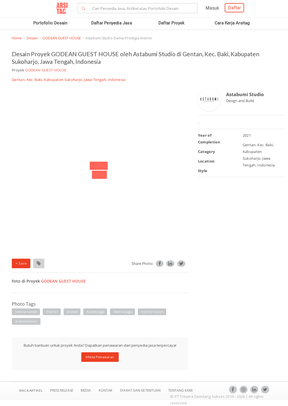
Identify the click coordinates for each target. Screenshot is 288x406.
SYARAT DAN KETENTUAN (140, 390)
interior (52, 312)
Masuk (212, 8)
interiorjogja (122, 312)
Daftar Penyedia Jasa (111, 23)
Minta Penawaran (100, 357)
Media (86, 390)
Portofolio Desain (50, 23)
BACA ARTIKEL (30, 390)
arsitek (72, 312)
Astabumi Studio (245, 94)
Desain (32, 38)
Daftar (234, 7)
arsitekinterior (26, 321)
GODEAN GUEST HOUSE (61, 38)
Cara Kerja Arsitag (232, 23)
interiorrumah (26, 312)
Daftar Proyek (171, 23)
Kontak (106, 390)
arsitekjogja (95, 312)
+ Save (21, 263)
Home (17, 38)
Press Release (61, 390)
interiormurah (152, 312)
